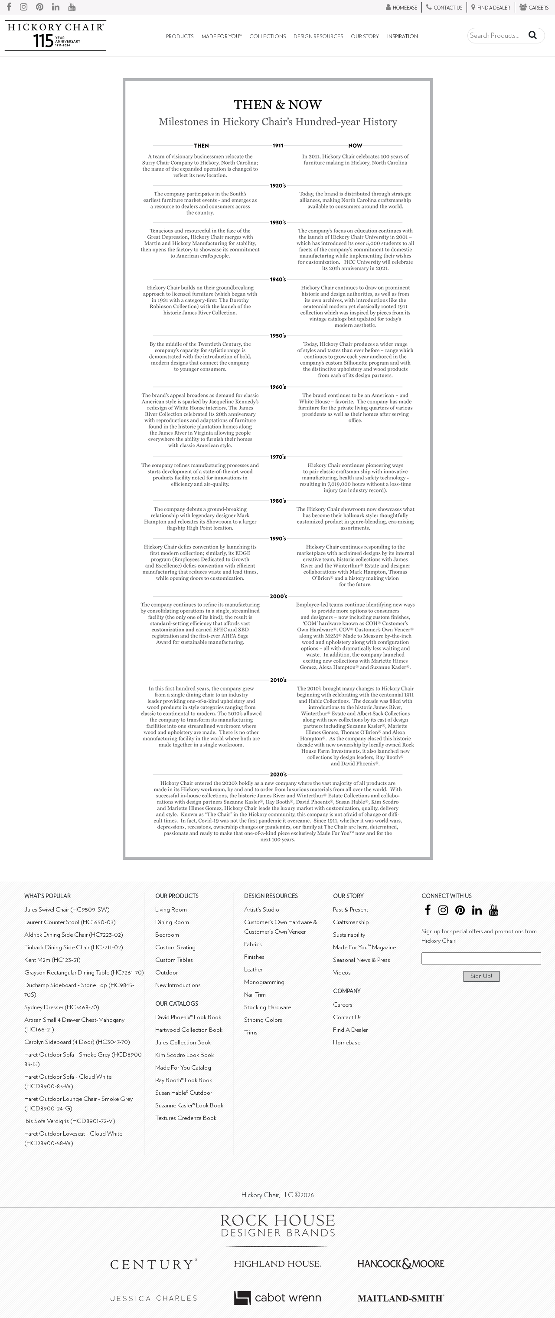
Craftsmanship (351, 922)
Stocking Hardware (267, 1007)
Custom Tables (174, 960)
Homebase (346, 1042)
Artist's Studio (261, 909)
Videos (342, 972)
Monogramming (264, 982)
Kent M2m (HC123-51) (52, 960)
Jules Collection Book (183, 1042)
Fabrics (253, 944)
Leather (253, 969)
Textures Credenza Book (185, 1118)
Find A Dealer (350, 1030)
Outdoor (166, 972)
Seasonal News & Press (361, 960)
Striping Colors (263, 1020)
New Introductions (178, 985)
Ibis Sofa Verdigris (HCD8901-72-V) (69, 1121)
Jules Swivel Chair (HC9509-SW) (67, 909)
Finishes (254, 957)
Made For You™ (222, 36)
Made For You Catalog (183, 1067)
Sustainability (349, 935)
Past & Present (350, 909)
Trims (251, 1032)
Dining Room (172, 922)
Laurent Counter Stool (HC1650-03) (70, 922)
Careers (343, 1004)
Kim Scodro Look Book (184, 1055)
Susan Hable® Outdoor (183, 1093)
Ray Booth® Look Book (183, 1080)
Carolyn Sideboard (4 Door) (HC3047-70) (77, 1042)
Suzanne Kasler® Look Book (189, 1105)
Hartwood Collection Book (188, 1030)
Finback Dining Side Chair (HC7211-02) (73, 947)
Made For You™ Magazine (364, 947)
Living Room (171, 909)
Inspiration (402, 36)
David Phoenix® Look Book (188, 1017)
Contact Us (347, 1017)
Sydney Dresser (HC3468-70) (61, 1007)
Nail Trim (255, 994)
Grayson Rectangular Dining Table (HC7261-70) (84, 972)
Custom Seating (175, 947)
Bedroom (167, 935)
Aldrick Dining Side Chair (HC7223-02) (73, 935)
